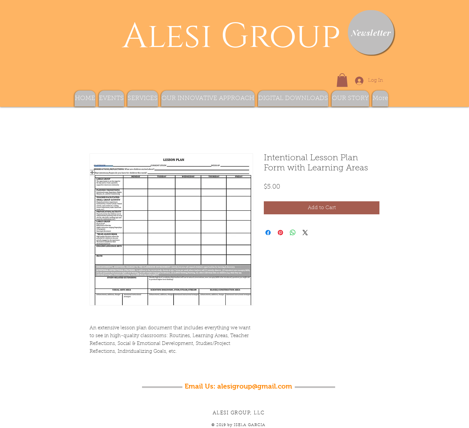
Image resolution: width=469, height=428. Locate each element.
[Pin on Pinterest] (280, 232)
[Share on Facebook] (268, 232)
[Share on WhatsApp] (293, 232)
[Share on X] (305, 232)
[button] (342, 80)
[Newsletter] (371, 32)
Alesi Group (226, 36)
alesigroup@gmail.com (254, 386)
